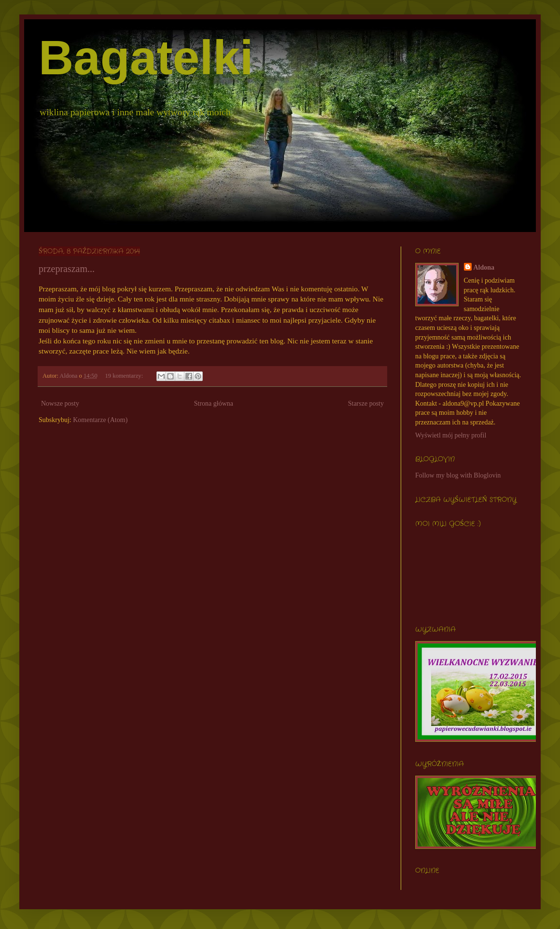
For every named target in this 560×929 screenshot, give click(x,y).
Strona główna (213, 403)
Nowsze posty (60, 403)
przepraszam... (67, 268)
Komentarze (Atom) (100, 420)
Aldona (484, 267)
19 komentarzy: (124, 375)
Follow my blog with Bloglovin (458, 475)
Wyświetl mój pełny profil (450, 435)
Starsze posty (366, 403)
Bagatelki (146, 57)
